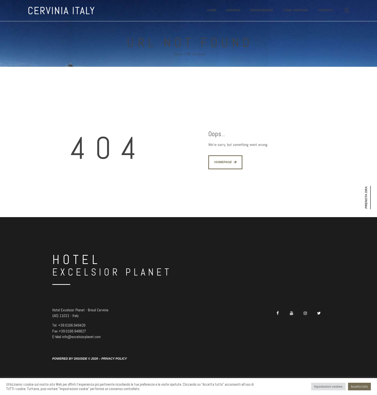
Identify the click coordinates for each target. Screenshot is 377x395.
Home (178, 54)
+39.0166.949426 (71, 325)
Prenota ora (366, 197)
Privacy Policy (114, 358)
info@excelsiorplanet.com (81, 336)
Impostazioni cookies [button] (328, 386)
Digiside (80, 358)
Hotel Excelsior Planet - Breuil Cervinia (80, 310)
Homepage (223, 162)
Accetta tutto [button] (359, 386)
